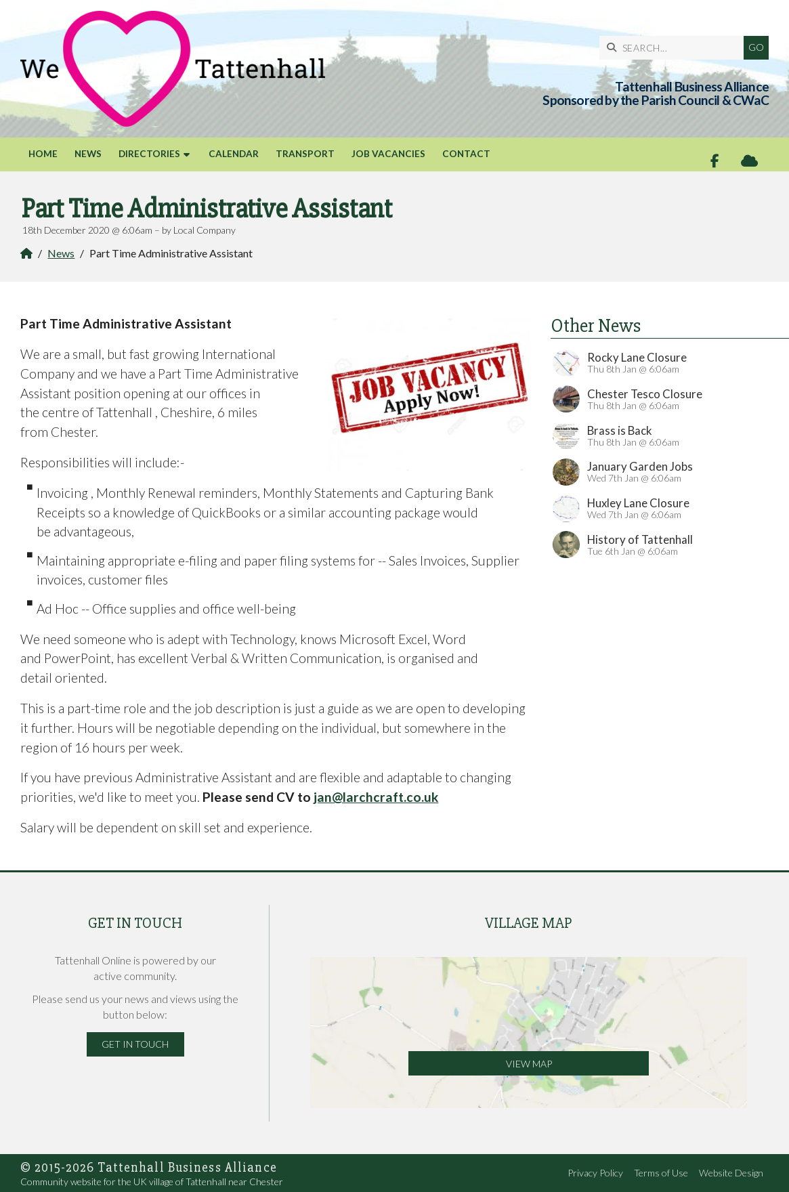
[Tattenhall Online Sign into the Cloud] (749, 161)
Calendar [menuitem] (234, 153)
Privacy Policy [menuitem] (595, 1172)
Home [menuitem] (43, 153)
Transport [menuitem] (305, 153)
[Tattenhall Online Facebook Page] (714, 161)
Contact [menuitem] (466, 153)
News (60, 253)
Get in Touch (135, 1044)
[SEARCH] (675, 48)
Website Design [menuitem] (731, 1172)
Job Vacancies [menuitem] (388, 153)
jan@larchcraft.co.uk (376, 797)
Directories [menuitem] (149, 153)
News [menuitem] (88, 153)
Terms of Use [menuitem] (661, 1172)
